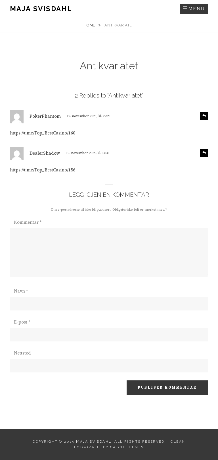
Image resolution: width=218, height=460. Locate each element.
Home (90, 25)
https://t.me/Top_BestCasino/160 (42, 133)
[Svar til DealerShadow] (204, 153)
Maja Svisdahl (41, 9)
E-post (22, 322)
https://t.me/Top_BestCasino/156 (42, 170)
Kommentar (27, 222)
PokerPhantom (45, 116)
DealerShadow (45, 153)
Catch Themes (127, 447)
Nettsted (22, 353)
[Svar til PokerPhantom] (204, 116)
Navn (21, 291)
